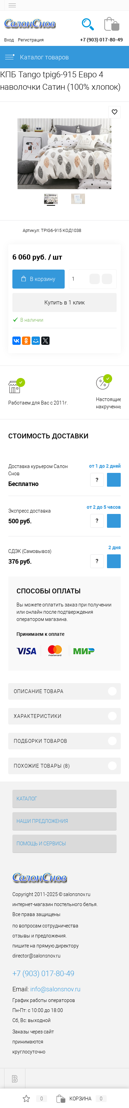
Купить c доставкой (114, 480)
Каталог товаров (36, 57)
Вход (9, 39)
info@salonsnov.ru (55, 989)
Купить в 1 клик (64, 302)
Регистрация (31, 39)
